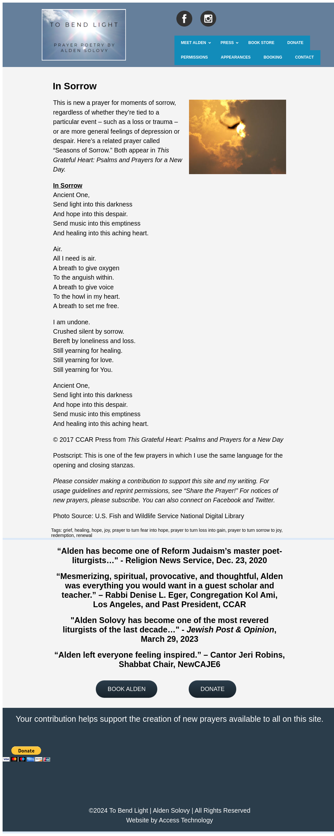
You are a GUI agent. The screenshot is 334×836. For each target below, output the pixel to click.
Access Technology (186, 820)
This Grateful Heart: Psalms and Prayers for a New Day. (117, 160)
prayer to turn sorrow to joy (254, 530)
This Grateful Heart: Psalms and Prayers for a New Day (205, 439)
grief (67, 530)
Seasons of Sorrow (81, 150)
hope (97, 530)
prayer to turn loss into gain (198, 530)
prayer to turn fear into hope (140, 530)
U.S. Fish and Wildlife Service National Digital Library (169, 515)
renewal (84, 535)
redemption (62, 535)
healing (81, 530)
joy (107, 530)
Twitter (264, 500)
